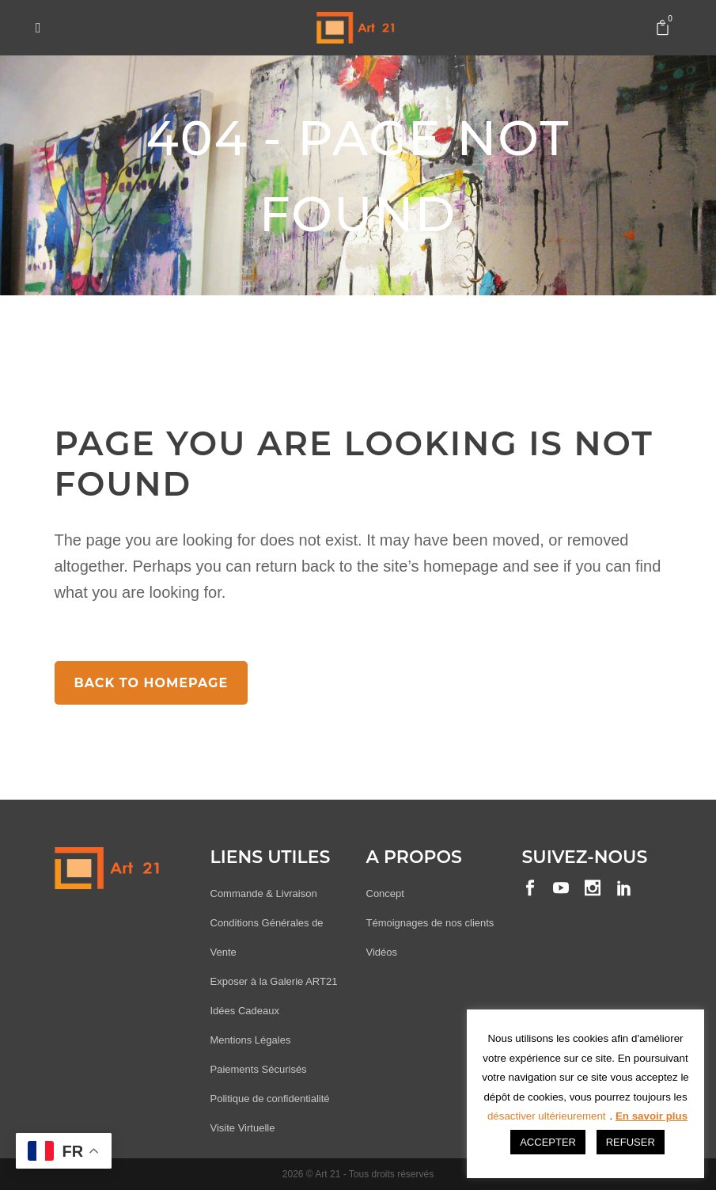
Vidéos (382, 952)
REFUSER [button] (630, 1142)
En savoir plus (652, 1116)
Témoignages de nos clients (430, 923)
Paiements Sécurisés (258, 1069)
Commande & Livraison (263, 893)
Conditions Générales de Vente (267, 937)
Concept (385, 893)
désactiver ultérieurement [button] (546, 1116)
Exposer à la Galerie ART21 (274, 981)
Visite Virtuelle (242, 1128)
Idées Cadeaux (244, 1011)
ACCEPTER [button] (548, 1142)
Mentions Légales (250, 1040)
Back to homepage (151, 682)
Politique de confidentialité (270, 1098)
